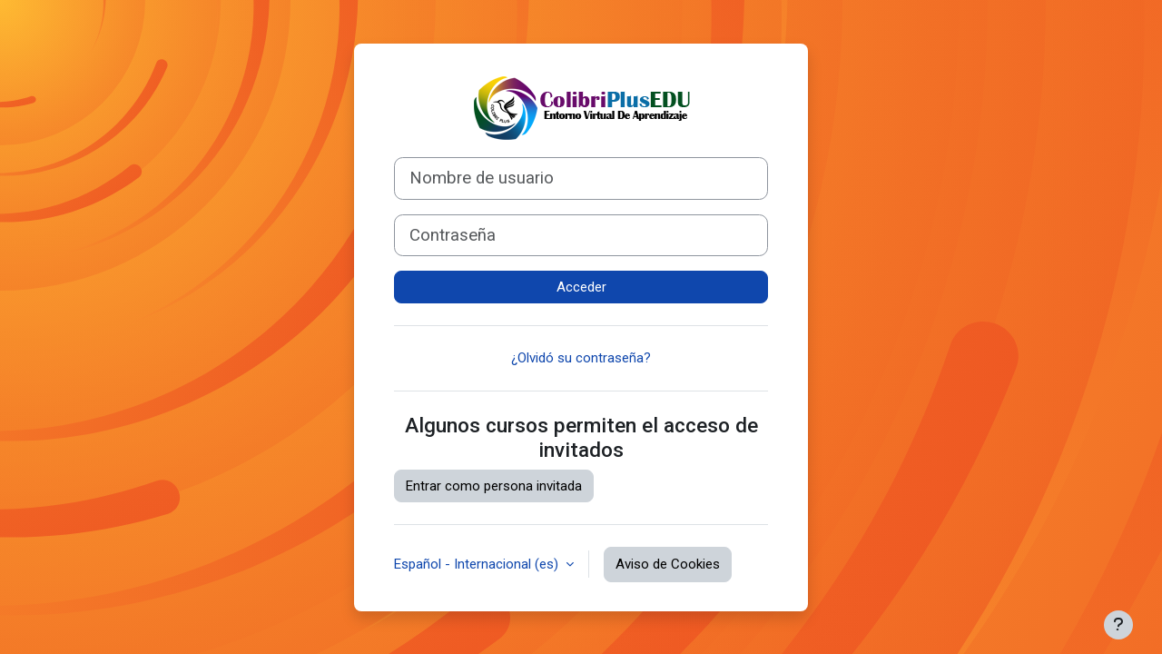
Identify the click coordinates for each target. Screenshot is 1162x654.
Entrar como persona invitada (494, 486)
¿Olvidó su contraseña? (581, 358)
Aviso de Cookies (667, 564)
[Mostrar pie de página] (1118, 624)
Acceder (581, 287)
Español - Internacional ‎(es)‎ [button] (478, 564)
